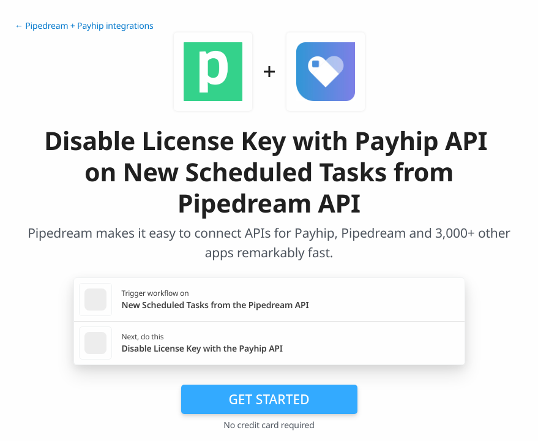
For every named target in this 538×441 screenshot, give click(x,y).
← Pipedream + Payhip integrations (84, 26)
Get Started (269, 399)
